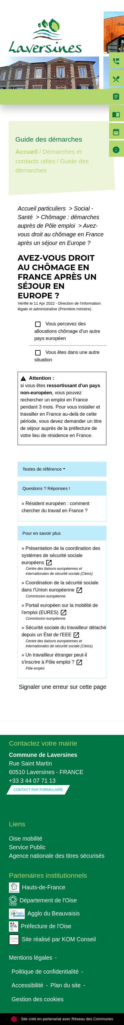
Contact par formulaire (38, 790)
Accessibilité (28, 985)
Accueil (27, 151)
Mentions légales (30, 957)
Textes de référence (42, 469)
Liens (17, 824)
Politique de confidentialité (45, 971)
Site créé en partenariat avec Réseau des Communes (62, 1019)
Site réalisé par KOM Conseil (52, 939)
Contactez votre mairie (43, 743)
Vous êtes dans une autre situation (67, 355)
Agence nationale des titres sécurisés (57, 855)
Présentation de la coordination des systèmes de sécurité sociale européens (60, 555)
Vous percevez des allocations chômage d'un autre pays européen (67, 331)
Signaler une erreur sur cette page (62, 687)
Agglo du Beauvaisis (44, 914)
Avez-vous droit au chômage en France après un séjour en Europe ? (60, 234)
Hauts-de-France (37, 887)
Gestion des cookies (37, 999)
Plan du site (65, 985)
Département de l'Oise (43, 901)
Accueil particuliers (42, 208)
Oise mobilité (25, 838)
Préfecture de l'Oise (40, 926)
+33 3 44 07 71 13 (32, 780)
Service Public (27, 847)
